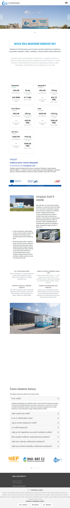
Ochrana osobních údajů (18, 483)
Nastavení (48, 505)
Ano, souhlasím (23, 505)
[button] (1, 17)
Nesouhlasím (35, 505)
